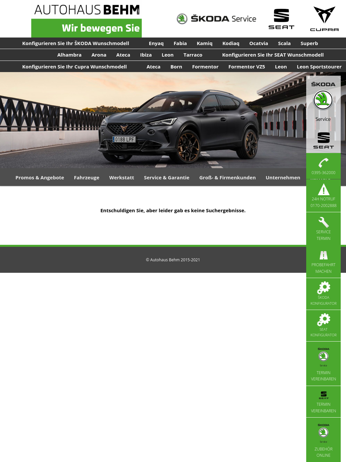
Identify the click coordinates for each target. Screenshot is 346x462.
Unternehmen (283, 177)
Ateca (123, 54)
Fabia (180, 43)
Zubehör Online (323, 439)
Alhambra (69, 54)
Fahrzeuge (86, 177)
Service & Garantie (166, 177)
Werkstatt (121, 177)
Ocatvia (258, 43)
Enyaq (156, 43)
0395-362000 (323, 165)
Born (176, 66)
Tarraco (193, 54)
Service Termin (323, 228)
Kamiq (204, 43)
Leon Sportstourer (319, 66)
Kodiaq (230, 43)
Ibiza (146, 54)
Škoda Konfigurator (323, 293)
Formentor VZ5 (247, 66)
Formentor (205, 66)
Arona (98, 54)
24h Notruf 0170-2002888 (323, 195)
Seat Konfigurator (323, 325)
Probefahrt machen (323, 261)
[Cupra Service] (324, 19)
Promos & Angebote (39, 177)
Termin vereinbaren (323, 363)
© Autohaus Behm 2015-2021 (173, 260)
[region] (173, 120)
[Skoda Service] (216, 19)
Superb (309, 43)
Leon (167, 54)
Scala (284, 43)
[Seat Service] (281, 19)
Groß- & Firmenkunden (227, 177)
